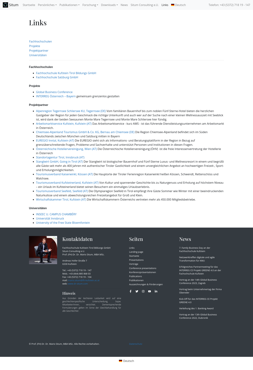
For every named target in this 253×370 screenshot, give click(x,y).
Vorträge (133, 264)
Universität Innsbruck (50, 218)
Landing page (136, 251)
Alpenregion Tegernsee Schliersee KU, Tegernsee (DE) (71, 111)
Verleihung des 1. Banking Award (196, 308)
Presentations (136, 259)
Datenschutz (135, 343)
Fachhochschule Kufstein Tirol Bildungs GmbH (66, 73)
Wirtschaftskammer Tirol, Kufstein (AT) (61, 199)
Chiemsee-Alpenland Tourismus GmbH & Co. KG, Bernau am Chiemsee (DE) (85, 132)
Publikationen (136, 280)
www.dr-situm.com (78, 283)
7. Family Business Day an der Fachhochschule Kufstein (194, 249)
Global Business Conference (54, 92)
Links (132, 247)
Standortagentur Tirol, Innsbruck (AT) (60, 157)
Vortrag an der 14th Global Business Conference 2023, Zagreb (198, 281)
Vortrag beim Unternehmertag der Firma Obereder (200, 291)
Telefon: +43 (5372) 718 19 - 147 (229, 5)
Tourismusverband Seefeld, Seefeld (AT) (62, 191)
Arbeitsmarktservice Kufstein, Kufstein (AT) (64, 124)
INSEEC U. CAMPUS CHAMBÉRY (56, 214)
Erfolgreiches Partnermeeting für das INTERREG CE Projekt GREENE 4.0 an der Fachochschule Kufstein (200, 270)
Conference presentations (142, 268)
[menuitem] (178, 4)
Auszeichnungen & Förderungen (146, 284)
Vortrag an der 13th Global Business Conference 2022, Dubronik (198, 316)
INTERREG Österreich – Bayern (56, 96)
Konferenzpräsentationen (142, 272)
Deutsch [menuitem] (128, 361)
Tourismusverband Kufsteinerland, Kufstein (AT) (67, 183)
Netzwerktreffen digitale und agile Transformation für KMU (197, 259)
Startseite (134, 255)
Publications (135, 276)
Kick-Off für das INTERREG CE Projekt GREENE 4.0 (198, 300)
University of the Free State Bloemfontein (63, 223)
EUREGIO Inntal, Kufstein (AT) (55, 140)
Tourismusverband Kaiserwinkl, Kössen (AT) (64, 174)
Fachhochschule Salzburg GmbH (57, 77)
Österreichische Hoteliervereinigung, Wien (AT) (66, 149)
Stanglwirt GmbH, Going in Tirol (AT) (59, 161)
